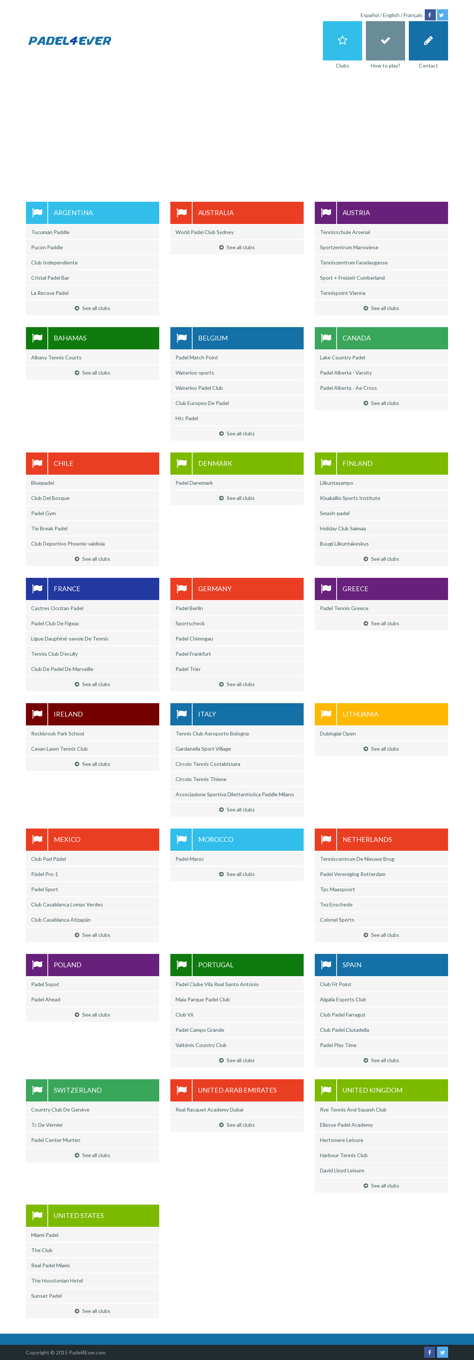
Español (370, 15)
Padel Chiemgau (194, 638)
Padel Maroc (190, 859)
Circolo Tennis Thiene (201, 779)
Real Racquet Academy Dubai (209, 1109)
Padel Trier (188, 669)
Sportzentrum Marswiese (349, 247)
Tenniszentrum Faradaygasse (354, 262)
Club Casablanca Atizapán (61, 919)
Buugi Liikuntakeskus (344, 543)
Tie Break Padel (49, 528)
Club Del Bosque (50, 498)
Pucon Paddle (47, 247)
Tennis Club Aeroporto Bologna (212, 733)
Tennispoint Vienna (342, 293)
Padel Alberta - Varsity (346, 372)
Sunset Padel (46, 1296)
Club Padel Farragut (342, 1014)
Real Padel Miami (50, 1265)
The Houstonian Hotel (57, 1280)
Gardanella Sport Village (203, 748)
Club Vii (184, 1014)
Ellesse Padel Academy (346, 1125)
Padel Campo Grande (200, 1030)
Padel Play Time (338, 1045)
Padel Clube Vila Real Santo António (217, 984)
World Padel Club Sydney (205, 232)
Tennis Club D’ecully (54, 654)
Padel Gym (43, 513)
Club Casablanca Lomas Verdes (67, 904)
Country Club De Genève (60, 1109)
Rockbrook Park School (57, 733)
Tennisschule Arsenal (345, 232)
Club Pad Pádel (48, 859)
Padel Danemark (194, 483)
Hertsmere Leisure (341, 1140)
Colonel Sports (337, 919)
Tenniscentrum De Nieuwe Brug (357, 859)
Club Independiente (54, 262)
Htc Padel (187, 418)
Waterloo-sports (195, 372)
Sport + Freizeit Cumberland (352, 277)
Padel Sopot (45, 984)
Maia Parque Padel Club (203, 999)
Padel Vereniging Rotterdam (352, 874)
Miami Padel (45, 1235)
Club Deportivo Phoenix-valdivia (68, 543)
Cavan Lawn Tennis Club (59, 748)
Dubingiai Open (338, 733)
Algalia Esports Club (343, 999)
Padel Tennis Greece (344, 608)
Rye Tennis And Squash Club (353, 1109)
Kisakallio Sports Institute (350, 498)
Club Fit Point (335, 984)
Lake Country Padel (342, 357)
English (391, 15)
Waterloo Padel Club (199, 388)
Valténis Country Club (201, 1045)
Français (413, 15)
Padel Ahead (45, 999)
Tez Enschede (336, 904)
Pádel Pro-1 (44, 874)
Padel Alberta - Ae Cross (348, 388)
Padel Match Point (197, 357)
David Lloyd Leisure (342, 1170)
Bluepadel (42, 483)
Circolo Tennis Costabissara (208, 764)
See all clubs (92, 308)
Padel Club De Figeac (55, 623)
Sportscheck (190, 623)
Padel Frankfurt (193, 654)
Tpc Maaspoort (337, 889)
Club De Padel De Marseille (62, 669)
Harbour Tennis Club (344, 1155)
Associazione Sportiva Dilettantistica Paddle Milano (235, 794)
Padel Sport (44, 889)
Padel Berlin (189, 608)
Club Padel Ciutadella (344, 1030)
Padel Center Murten (55, 1140)
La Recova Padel (50, 293)
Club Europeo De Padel (202, 403)
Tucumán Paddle (50, 232)
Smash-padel (335, 513)
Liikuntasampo (336, 483)
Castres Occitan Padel (57, 608)
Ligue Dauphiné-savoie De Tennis (70, 638)
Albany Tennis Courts (56, 357)
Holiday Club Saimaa (343, 528)
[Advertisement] (237, 131)
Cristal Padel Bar (50, 277)
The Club (42, 1250)
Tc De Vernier (47, 1125)
